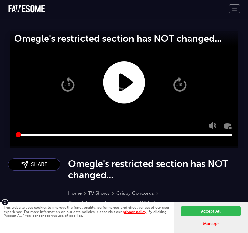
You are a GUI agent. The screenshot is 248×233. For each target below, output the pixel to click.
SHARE (34, 164)
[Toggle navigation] (234, 8)
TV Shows (99, 193)
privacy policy (134, 211)
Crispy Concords (135, 193)
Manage (211, 223)
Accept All (211, 211)
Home (75, 193)
